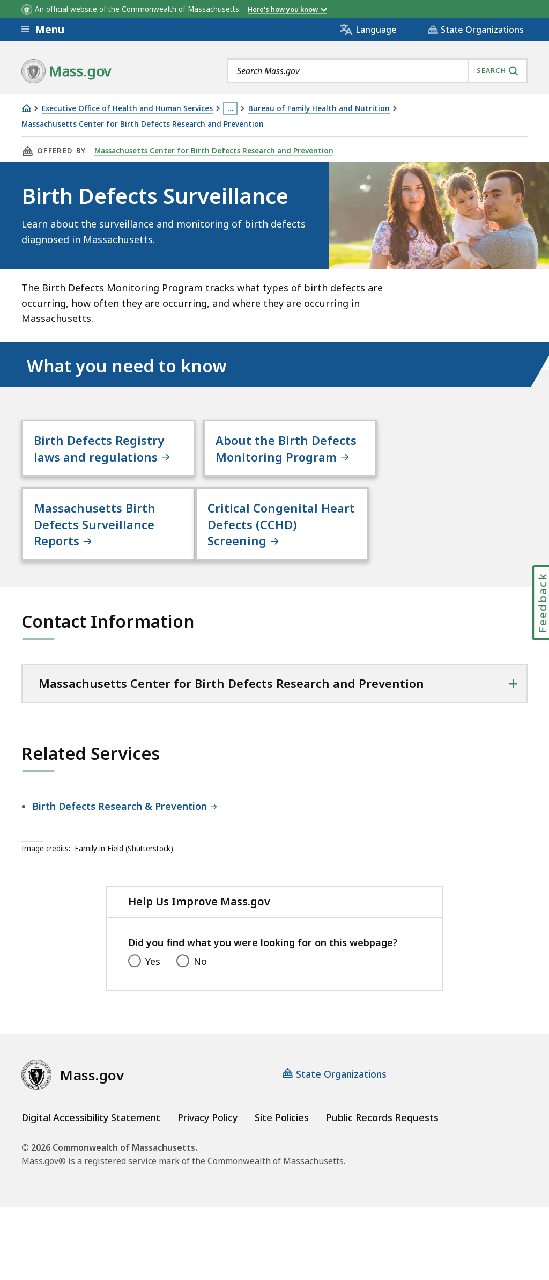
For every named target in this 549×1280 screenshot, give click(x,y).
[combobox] (377, 70)
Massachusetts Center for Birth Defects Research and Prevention (142, 124)
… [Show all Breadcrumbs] (230, 108)
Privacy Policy (207, 1134)
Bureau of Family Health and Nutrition (319, 108)
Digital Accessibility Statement (90, 1134)
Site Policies (282, 1134)
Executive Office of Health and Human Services (127, 108)
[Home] (26, 108)
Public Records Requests (382, 1134)
